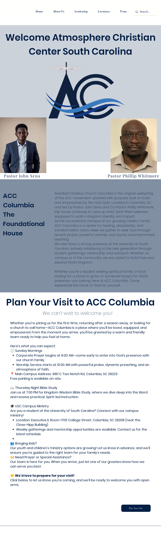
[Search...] (145, 11)
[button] (81, 12)
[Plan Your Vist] (136, 508)
